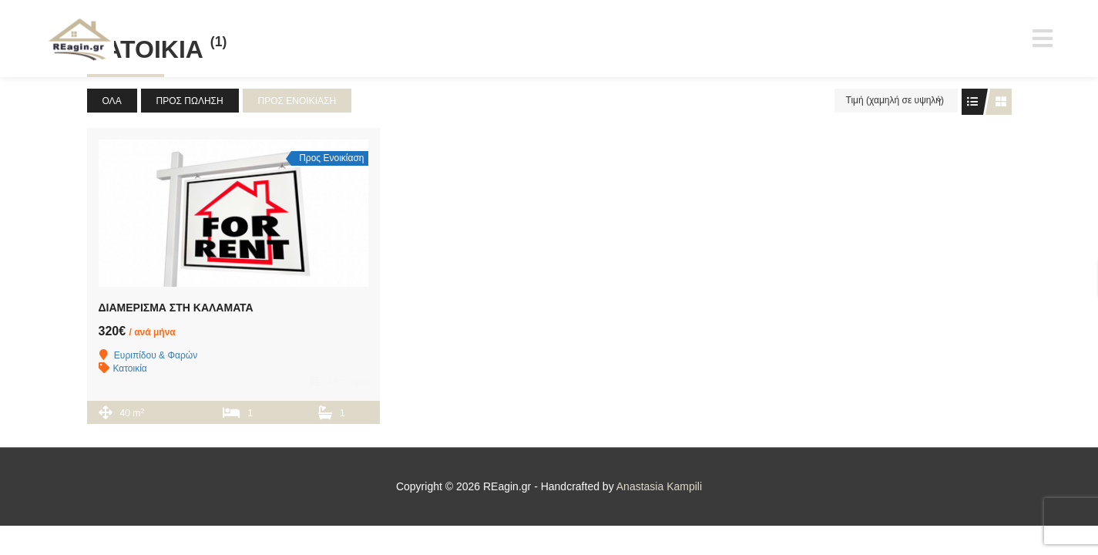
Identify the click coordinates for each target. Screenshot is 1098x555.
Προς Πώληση (189, 101)
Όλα (112, 101)
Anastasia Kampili (659, 486)
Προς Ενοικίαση (297, 101)
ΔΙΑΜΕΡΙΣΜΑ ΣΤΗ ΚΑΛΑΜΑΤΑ (176, 307)
